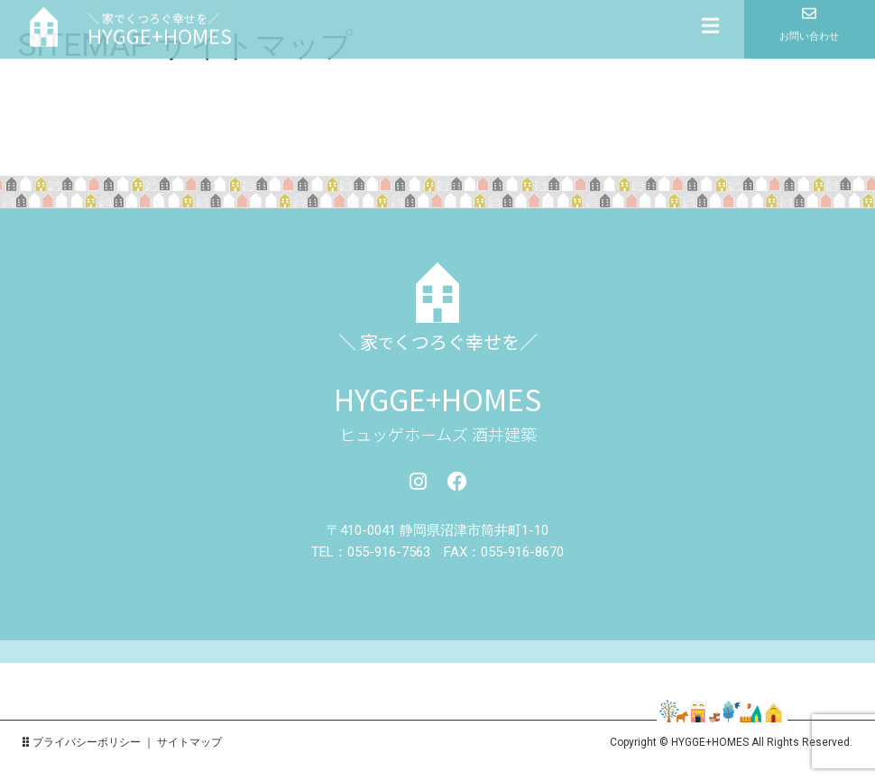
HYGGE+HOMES (437, 398)
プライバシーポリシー (86, 742)
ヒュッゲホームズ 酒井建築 (438, 434)
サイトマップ (189, 742)
